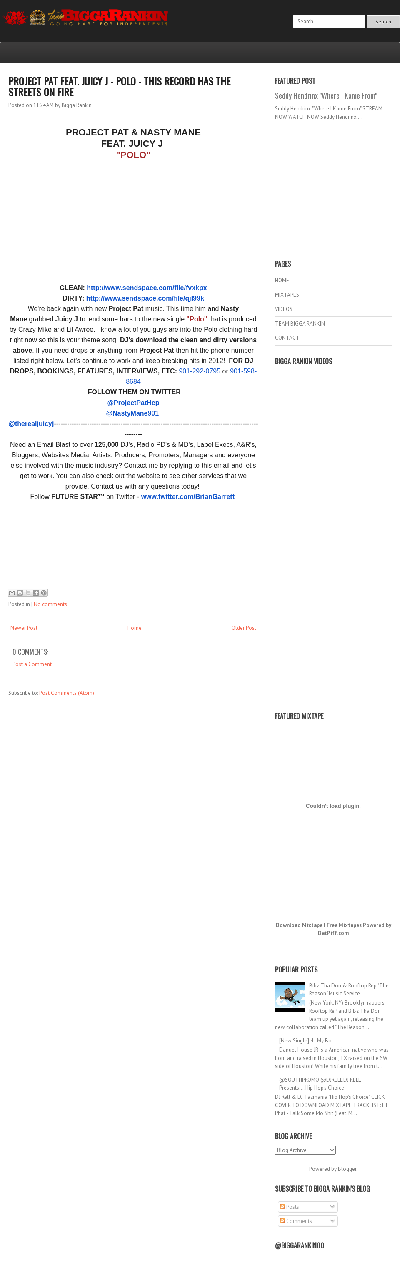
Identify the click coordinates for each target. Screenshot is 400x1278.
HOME (282, 280)
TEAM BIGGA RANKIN (300, 323)
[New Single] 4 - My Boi (306, 1040)
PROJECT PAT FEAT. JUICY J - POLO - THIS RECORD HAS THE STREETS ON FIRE (119, 86)
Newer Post (24, 627)
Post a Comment (32, 664)
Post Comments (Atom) (66, 693)
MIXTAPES (287, 294)
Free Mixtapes (344, 925)
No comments (50, 604)
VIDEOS (283, 309)
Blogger (347, 1169)
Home (135, 627)
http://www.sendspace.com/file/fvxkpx (147, 287)
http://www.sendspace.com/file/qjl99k (145, 298)
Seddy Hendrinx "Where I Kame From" (326, 95)
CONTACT (287, 337)
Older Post (244, 627)
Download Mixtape (299, 925)
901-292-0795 (199, 371)
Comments (296, 1221)
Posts (289, 1206)
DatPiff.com (333, 933)
